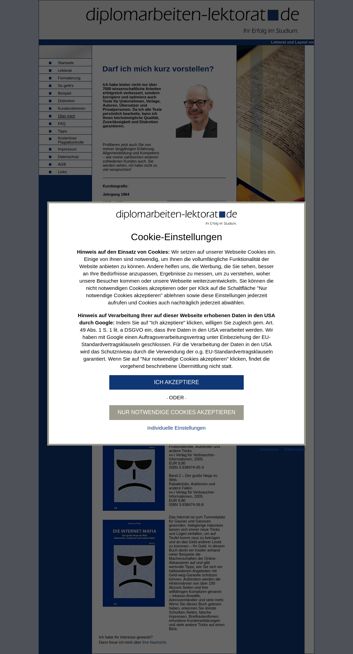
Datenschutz (295, 449)
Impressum (269, 449)
